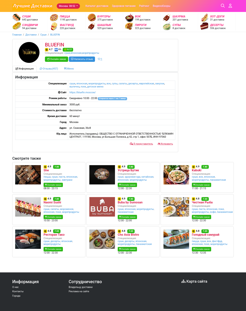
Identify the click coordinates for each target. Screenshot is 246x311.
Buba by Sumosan (130, 202)
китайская (147, 176)
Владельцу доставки (81, 287)
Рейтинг (144, 6)
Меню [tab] (69, 68)
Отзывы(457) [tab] (49, 68)
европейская (146, 83)
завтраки (67, 179)
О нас (15, 287)
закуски (159, 83)
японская (76, 53)
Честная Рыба (202, 202)
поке (83, 86)
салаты (123, 83)
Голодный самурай (205, 234)
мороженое (66, 209)
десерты (133, 83)
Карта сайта (194, 281)
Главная (17, 34)
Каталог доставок (96, 6)
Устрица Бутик (128, 170)
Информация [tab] (25, 68)
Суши (43, 34)
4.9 (48, 167)
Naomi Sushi (52, 202)
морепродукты (90, 53)
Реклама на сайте (79, 291)
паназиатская (218, 179)
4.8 (196, 199)
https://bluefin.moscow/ (83, 92)
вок (109, 83)
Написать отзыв (82, 59)
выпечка (75, 86)
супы (115, 83)
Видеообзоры (161, 6)
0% (57, 49)
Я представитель (141, 143)
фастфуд (217, 241)
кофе (213, 212)
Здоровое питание (124, 6)
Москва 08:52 (67, 6)
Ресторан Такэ (54, 234)
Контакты (18, 291)
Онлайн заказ (56, 59)
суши (67, 53)
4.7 (49, 49)
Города (16, 295)
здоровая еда (132, 176)
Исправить (165, 143)
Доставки (31, 34)
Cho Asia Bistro (128, 234)
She (46, 170)
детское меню (95, 86)
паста (62, 176)
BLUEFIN (55, 34)
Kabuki (196, 170)
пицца (47, 176)
